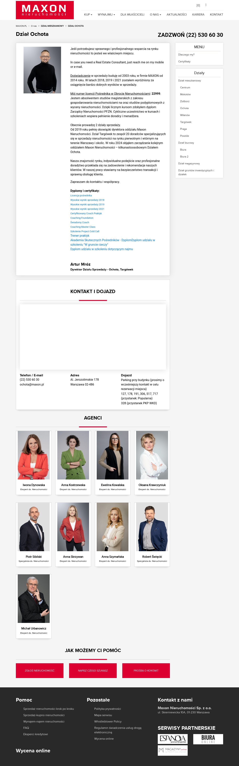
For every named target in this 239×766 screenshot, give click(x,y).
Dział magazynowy (189, 163)
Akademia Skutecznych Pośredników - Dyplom (101, 240)
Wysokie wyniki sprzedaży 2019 (87, 204)
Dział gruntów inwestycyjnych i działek (196, 172)
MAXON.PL (21, 25)
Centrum (185, 87)
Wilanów (185, 115)
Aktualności (177, 14)
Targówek (185, 122)
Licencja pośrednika (81, 195)
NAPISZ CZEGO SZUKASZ (93, 670)
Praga (183, 129)
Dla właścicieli (132, 14)
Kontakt (216, 14)
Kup (87, 14)
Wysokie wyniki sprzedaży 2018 (87, 200)
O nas (154, 14)
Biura (183, 149)
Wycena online (104, 738)
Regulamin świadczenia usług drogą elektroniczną (117, 730)
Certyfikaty (184, 61)
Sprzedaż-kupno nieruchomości (44, 715)
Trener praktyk (79, 235)
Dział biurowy (186, 143)
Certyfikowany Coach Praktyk (86, 213)
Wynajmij (105, 14)
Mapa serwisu (103, 715)
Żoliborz (185, 101)
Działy (199, 72)
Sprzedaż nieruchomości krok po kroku (48, 709)
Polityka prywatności (107, 709)
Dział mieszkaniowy (52, 25)
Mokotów (185, 94)
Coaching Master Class (82, 226)
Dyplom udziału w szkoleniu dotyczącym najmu (101, 249)
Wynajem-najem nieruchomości (43, 721)
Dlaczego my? (186, 54)
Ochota (184, 108)
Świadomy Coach (79, 222)
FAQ (26, 728)
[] (198, 5)
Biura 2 (184, 156)
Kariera (198, 14)
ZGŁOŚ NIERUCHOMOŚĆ (39, 670)
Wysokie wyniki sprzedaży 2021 (87, 209)
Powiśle (184, 136)
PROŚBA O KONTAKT (146, 670)
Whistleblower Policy (108, 721)
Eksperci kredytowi (35, 734)
